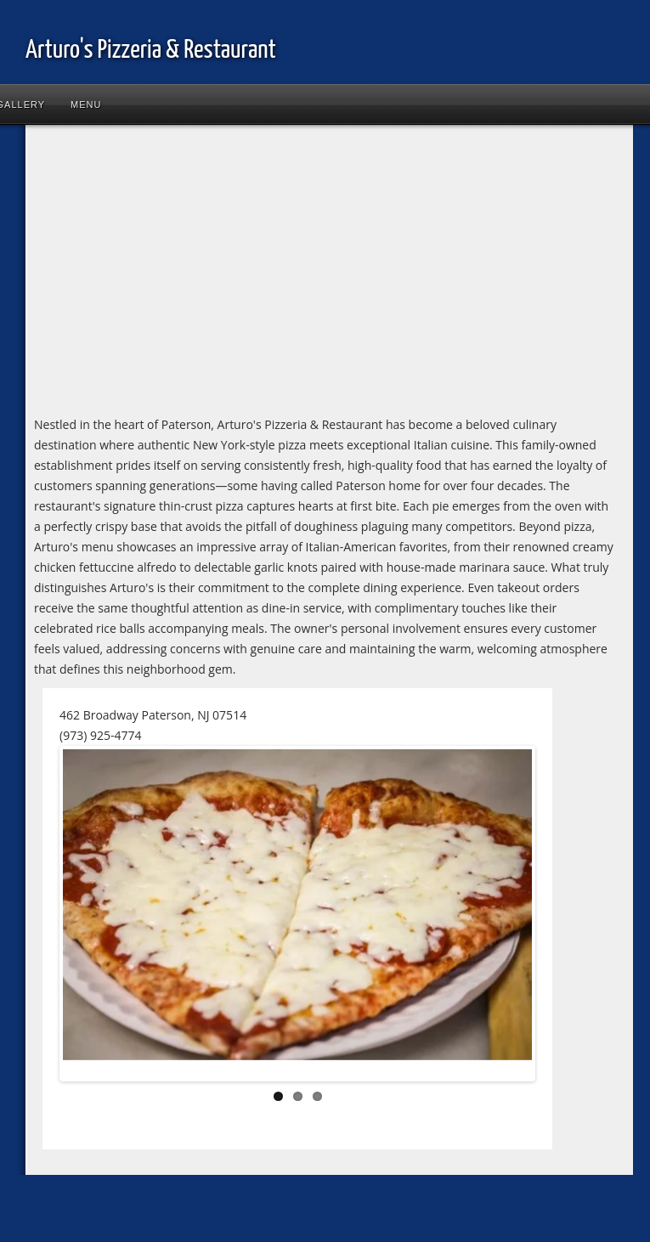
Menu (86, 104)
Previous (88, 916)
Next (506, 916)
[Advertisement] (254, 273)
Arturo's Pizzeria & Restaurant (150, 50)
